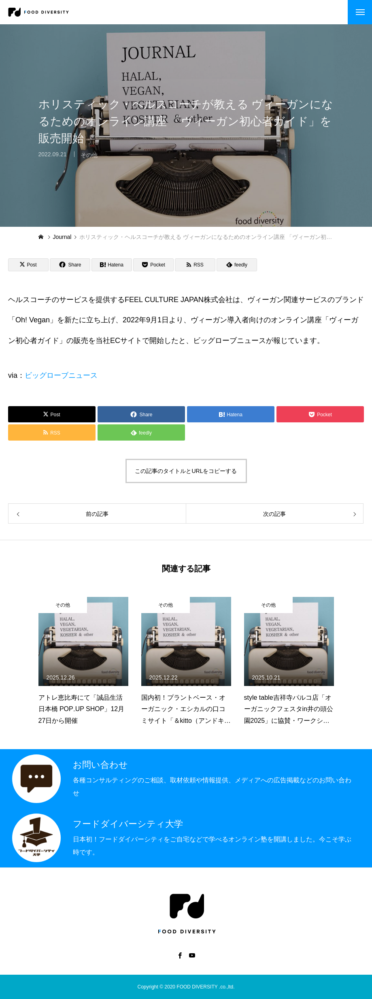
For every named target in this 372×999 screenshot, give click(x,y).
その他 (89, 160)
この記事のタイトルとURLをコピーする (186, 471)
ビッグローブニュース (61, 375)
